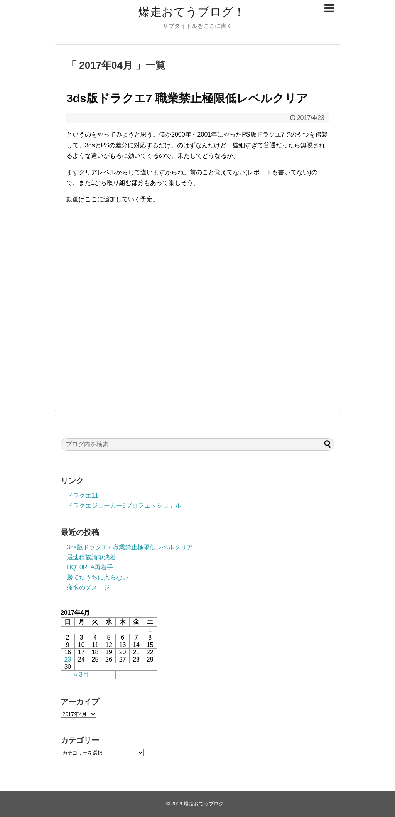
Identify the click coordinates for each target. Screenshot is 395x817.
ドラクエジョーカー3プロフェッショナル (124, 505)
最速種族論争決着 (91, 557)
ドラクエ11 (82, 495)
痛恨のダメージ (88, 587)
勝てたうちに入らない (97, 577)
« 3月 (81, 674)
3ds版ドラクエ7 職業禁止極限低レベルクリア (187, 98)
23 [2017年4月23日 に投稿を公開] (67, 659)
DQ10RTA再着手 (90, 567)
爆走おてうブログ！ (191, 11)
